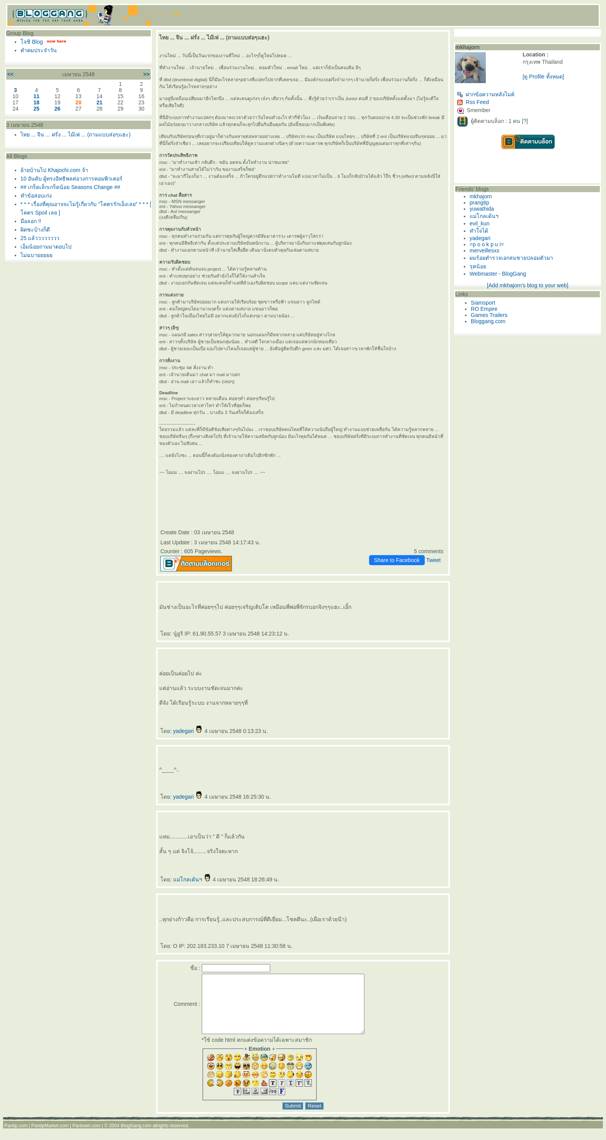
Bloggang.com (488, 321)
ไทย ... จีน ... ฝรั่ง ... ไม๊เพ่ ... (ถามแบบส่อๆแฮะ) (75, 134)
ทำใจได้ (479, 231)
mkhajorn (481, 196)
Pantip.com (15, 1137)
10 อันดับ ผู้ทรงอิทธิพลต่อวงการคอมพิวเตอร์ (71, 179)
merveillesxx (484, 250)
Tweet (433, 560)
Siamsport (483, 303)
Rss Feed (473, 102)
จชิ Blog (31, 42)
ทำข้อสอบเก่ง (36, 196)
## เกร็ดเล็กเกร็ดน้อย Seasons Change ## (70, 187)
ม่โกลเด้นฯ (192, 879)
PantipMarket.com (50, 1137)
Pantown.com (87, 1137)
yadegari (188, 731)
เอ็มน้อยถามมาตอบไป (45, 247)
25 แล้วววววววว (40, 238)
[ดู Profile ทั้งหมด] (543, 76)
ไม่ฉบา (36, 255)
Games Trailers (489, 315)
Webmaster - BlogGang (498, 274)
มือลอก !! (30, 221)
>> (146, 74)
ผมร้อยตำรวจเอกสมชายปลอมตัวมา (511, 258)
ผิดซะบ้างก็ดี (35, 230)
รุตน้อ (478, 266)
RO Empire (484, 309)
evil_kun (479, 223)
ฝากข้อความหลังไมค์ (485, 94)
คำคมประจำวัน (38, 50)
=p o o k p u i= (487, 244)
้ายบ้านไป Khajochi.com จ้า (54, 170)
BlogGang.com (136, 1137)
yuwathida (482, 209)
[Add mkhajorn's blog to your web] (527, 285)
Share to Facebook (397, 560)
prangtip (479, 202)
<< (10, 74)
